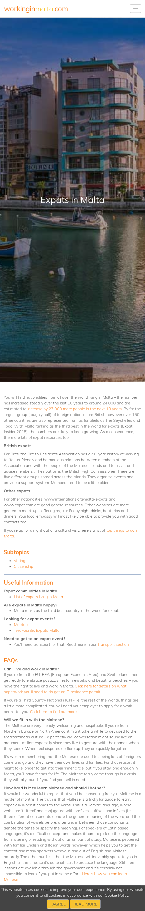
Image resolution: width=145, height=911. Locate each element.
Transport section (113, 644)
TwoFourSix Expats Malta (37, 630)
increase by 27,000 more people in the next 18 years (75, 408)
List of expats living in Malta (38, 596)
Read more (85, 903)
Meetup (21, 624)
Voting (19, 560)
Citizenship (23, 566)
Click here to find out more (53, 711)
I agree (58, 903)
